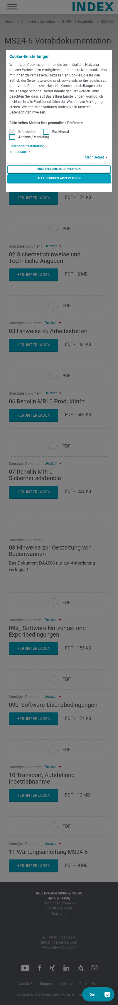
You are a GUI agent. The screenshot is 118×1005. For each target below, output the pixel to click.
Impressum (18, 152)
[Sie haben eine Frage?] (107, 994)
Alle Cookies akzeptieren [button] (59, 178)
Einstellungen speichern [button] (59, 169)
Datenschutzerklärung (26, 146)
